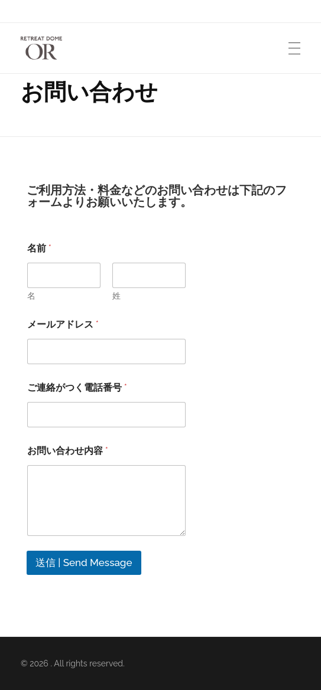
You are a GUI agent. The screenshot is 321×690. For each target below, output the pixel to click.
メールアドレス (63, 324)
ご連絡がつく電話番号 (77, 387)
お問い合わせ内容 (67, 450)
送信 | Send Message (83, 562)
